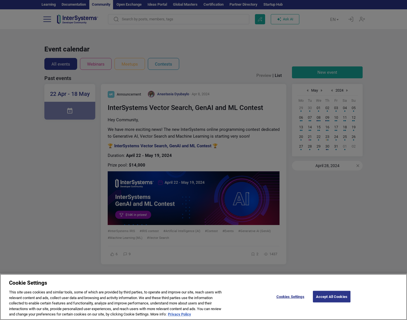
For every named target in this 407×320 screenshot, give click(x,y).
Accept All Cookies (331, 301)
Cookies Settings (290, 301)
